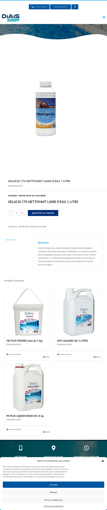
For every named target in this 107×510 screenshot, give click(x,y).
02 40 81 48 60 (39, 7)
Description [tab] (10, 240)
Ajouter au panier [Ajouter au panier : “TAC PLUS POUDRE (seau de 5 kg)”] (14, 354)
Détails (47, 357)
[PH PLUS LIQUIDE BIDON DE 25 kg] (28, 387)
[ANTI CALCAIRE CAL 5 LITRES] (79, 312)
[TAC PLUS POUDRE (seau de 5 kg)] (28, 312)
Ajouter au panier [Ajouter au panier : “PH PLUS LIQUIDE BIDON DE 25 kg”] (14, 429)
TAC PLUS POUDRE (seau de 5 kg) (24, 340)
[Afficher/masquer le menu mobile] (104, 17)
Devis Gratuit (60, 7)
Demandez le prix (15, 186)
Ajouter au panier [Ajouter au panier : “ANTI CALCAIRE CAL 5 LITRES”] (65, 354)
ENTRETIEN (24, 226)
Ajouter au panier (43, 213)
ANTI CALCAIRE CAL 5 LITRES (72, 340)
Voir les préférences (53, 500)
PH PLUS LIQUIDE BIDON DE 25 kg (25, 415)
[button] (102, 461)
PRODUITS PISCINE (38, 226)
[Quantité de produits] (16, 213)
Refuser (53, 492)
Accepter (53, 484)
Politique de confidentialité (53, 506)
